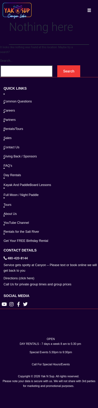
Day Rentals (12, 175)
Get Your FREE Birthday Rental (26, 241)
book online (78, 265)
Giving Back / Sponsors (20, 156)
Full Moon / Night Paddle (21, 195)
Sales (8, 138)
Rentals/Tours (13, 129)
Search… (6, 60)
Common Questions (18, 101)
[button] (89, 10)
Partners (10, 120)
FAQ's (8, 165)
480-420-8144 (16, 258)
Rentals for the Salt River (21, 231)
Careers (9, 110)
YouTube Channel (16, 223)
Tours (7, 204)
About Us (10, 214)
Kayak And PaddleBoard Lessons (27, 185)
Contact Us (11, 147)
